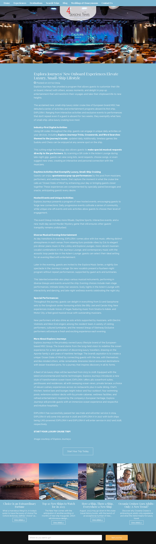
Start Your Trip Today (78, 451)
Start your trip (116, 538)
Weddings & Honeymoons (84, 3)
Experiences (20, 3)
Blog (65, 3)
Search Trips (52, 3)
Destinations (36, 3)
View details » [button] (19, 520)
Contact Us (107, 3)
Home (7, 3)
